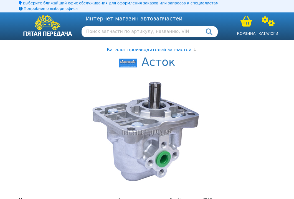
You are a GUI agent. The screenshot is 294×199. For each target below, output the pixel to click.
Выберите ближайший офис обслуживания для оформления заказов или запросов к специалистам (119, 3)
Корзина (246, 33)
